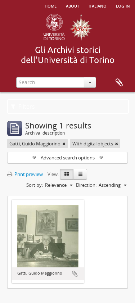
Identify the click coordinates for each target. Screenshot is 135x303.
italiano (98, 5)
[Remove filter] (64, 143)
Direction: (86, 185)
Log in (123, 5)
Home (51, 5)
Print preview (25, 174)
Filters (23, 106)
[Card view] (66, 174)
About (72, 5)
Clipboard (119, 83)
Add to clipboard (74, 273)
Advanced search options (68, 157)
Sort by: (34, 185)
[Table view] (80, 174)
